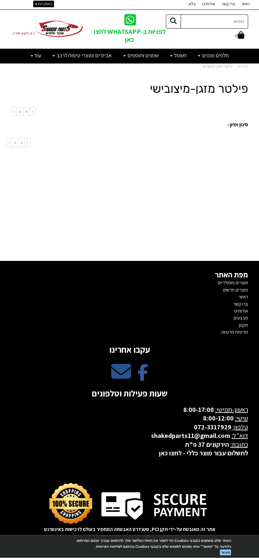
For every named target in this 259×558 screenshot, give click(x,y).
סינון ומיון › (237, 124)
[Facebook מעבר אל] (143, 377)
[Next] (20, 111)
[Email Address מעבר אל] (121, 377)
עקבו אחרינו (129, 349)
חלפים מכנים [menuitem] (213, 55)
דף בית (243, 66)
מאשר (225, 552)
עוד (36, 55)
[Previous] (26, 111)
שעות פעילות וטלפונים (130, 393)
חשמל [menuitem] (178, 55)
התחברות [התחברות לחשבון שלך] (43, 3)
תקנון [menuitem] (243, 325)
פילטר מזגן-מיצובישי (217, 66)
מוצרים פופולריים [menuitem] (233, 282)
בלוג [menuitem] (192, 4)
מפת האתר (231, 275)
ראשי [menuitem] (246, 4)
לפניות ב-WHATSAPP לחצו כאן (130, 35)
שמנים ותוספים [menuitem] (141, 55)
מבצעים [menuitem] (241, 318)
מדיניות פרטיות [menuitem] (234, 332)
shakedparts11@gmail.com (190, 435)
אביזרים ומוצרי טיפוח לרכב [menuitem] (82, 55)
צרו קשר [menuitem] (228, 4)
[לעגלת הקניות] (239, 36)
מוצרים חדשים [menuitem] (235, 290)
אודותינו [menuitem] (208, 4)
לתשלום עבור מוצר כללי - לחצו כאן (203, 453)
